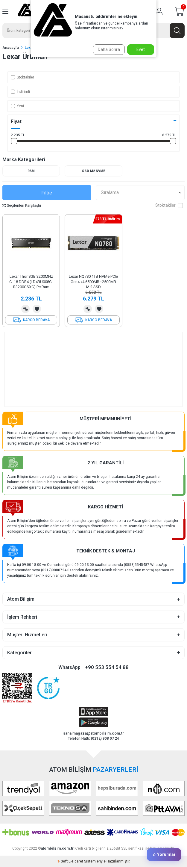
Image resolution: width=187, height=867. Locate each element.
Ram (31, 171)
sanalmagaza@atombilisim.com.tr (93, 733)
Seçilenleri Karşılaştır (21, 205)
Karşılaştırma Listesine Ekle (25, 309)
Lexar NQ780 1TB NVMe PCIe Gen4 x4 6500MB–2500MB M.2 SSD (93, 281)
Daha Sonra (109, 49)
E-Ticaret (76, 861)
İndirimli (20, 92)
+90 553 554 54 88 (107, 667)
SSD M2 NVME (93, 171)
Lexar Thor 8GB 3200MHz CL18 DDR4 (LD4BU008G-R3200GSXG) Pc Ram (31, 281)
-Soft (63, 861)
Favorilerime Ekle (37, 309)
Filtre (46, 193)
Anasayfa (10, 48)
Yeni (17, 106)
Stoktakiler (22, 77)
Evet (140, 49)
